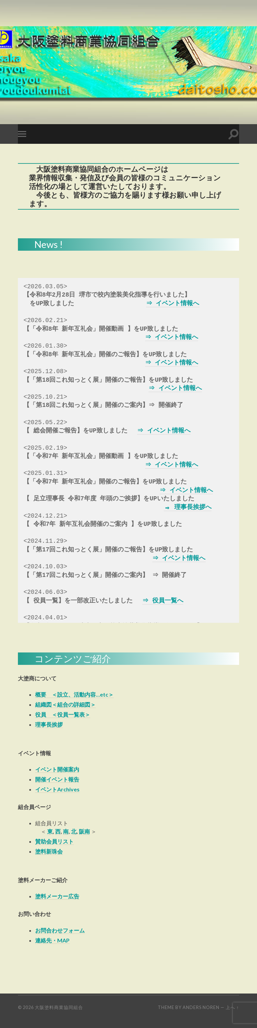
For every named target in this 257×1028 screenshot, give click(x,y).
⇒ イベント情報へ (173, 303)
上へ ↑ (232, 1007)
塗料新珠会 (49, 851)
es (77, 789)
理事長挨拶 (49, 724)
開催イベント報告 (57, 779)
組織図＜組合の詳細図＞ (65, 704)
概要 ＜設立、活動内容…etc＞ (74, 694)
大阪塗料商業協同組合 (59, 1007)
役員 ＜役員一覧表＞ (62, 714)
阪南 (84, 831)
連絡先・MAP (52, 940)
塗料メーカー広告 (57, 896)
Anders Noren (201, 1007)
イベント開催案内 (57, 769)
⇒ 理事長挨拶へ (188, 507)
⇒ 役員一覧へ (163, 601)
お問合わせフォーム (60, 930)
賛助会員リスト (54, 841)
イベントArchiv (54, 789)
